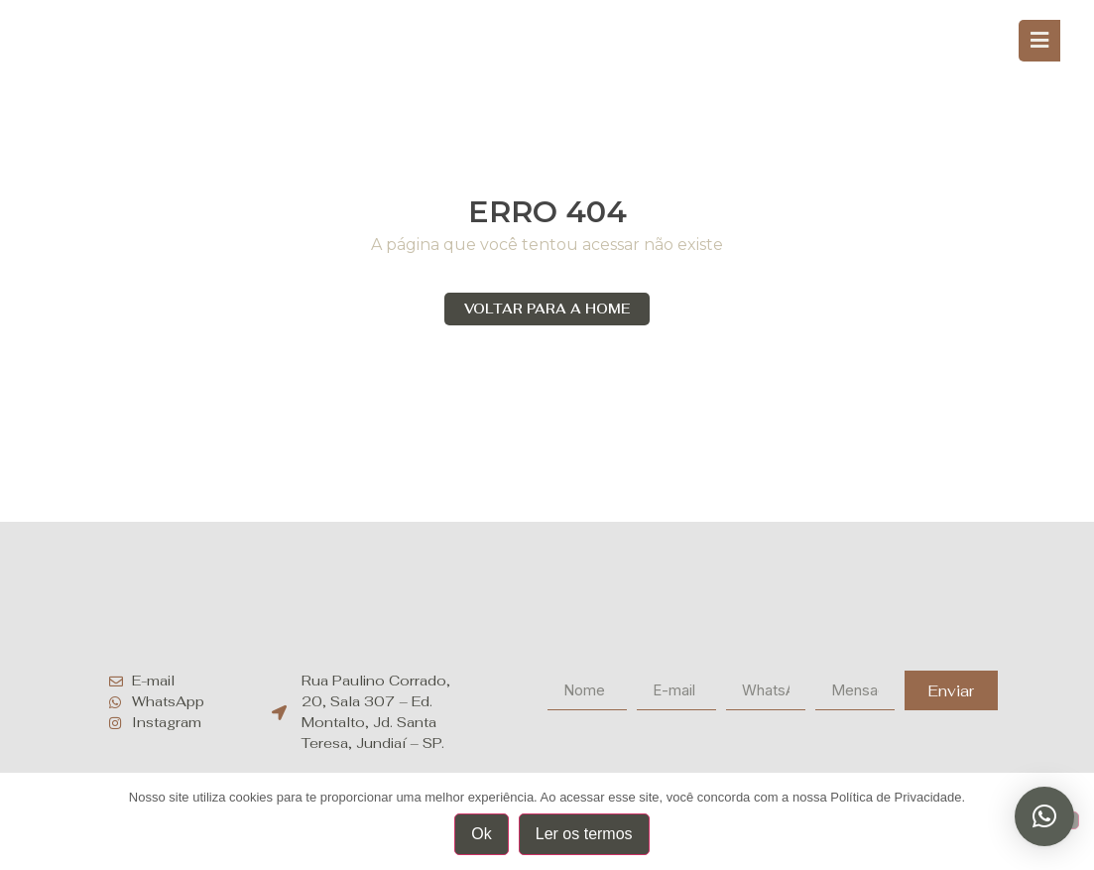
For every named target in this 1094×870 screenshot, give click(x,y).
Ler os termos (584, 833)
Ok (481, 833)
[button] (1044, 816)
